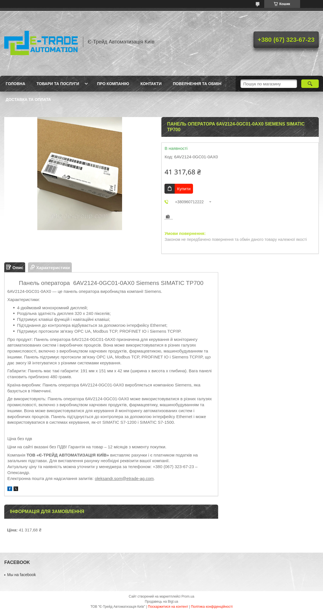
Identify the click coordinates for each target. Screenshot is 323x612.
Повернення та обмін (197, 83)
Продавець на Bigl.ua (161, 602)
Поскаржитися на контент (168, 607)
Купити (183, 188)
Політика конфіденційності (212, 607)
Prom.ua (187, 596)
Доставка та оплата (28, 99)
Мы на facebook (21, 574)
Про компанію (113, 83)
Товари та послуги (57, 83)
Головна (15, 83)
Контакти (151, 83)
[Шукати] (310, 83)
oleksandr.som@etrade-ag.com (124, 478)
